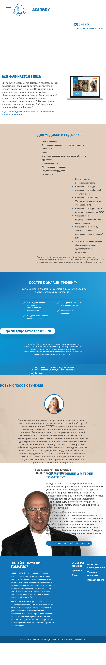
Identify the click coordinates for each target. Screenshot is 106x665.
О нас (74, 575)
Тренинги (76, 570)
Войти (39, 373)
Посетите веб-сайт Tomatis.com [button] (71, 543)
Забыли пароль (95, 579)
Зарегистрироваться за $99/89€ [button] (27, 331)
